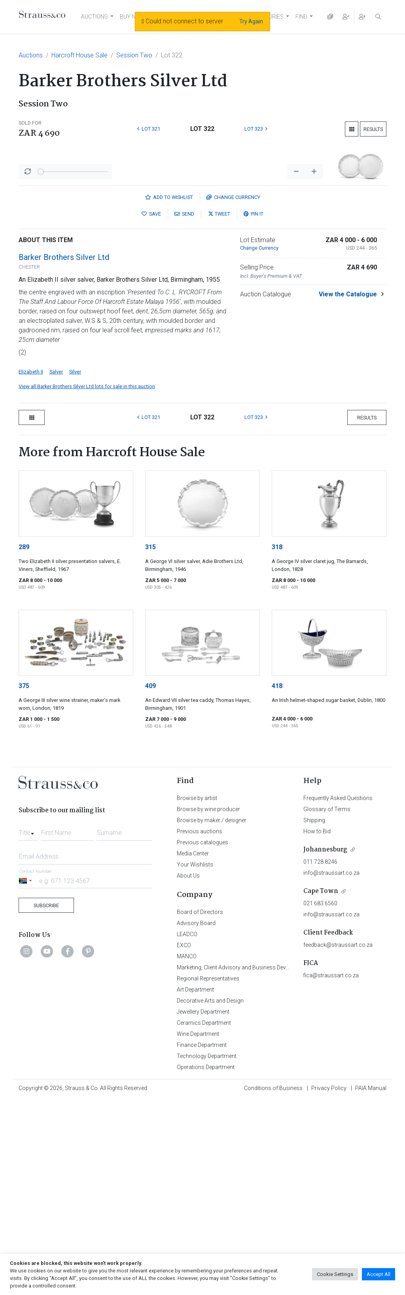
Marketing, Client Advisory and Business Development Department (258, 1162)
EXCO (184, 1140)
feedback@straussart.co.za (338, 1140)
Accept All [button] (378, 1274)
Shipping (314, 1015)
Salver (56, 567)
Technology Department (207, 1251)
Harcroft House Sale (79, 55)
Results (373, 129)
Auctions (31, 55)
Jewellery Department (203, 1207)
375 (24, 881)
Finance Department (202, 1240)
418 (277, 881)
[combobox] (28, 1025)
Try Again (251, 21)
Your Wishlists (195, 1059)
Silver (75, 567)
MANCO (187, 1151)
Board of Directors (200, 1107)
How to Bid (317, 1026)
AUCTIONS (94, 16)
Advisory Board (196, 1118)
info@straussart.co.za (331, 1068)
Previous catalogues (202, 1037)
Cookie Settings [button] (335, 1274)
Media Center (193, 1048)
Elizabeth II (31, 567)
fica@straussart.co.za (331, 1170)
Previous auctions (199, 1026)
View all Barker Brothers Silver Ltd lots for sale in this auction (87, 581)
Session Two (134, 55)
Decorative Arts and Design (210, 1196)
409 (150, 881)
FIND (301, 16)
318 (277, 742)
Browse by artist (197, 993)
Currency (233, 392)
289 (24, 742)
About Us (188, 1070)
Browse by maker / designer (211, 1015)
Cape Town (320, 1086)
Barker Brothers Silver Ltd (64, 452)
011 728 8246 (320, 1057)
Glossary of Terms (326, 1004)
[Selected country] (26, 1075)
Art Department (195, 1184)
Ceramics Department (204, 1218)
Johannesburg (325, 1045)
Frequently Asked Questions (338, 993)
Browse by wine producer (208, 1004)
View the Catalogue (348, 489)
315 (150, 742)
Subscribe (46, 1100)
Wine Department (198, 1229)
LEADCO (187, 1129)
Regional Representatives (208, 1173)
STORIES (272, 16)
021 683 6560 (320, 1098)
